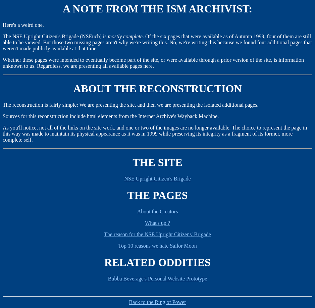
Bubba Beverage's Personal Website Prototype (157, 278)
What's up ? (157, 223)
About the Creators (157, 211)
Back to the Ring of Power (157, 302)
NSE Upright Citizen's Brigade (157, 179)
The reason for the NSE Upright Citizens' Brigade (157, 234)
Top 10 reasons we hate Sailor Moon (157, 246)
